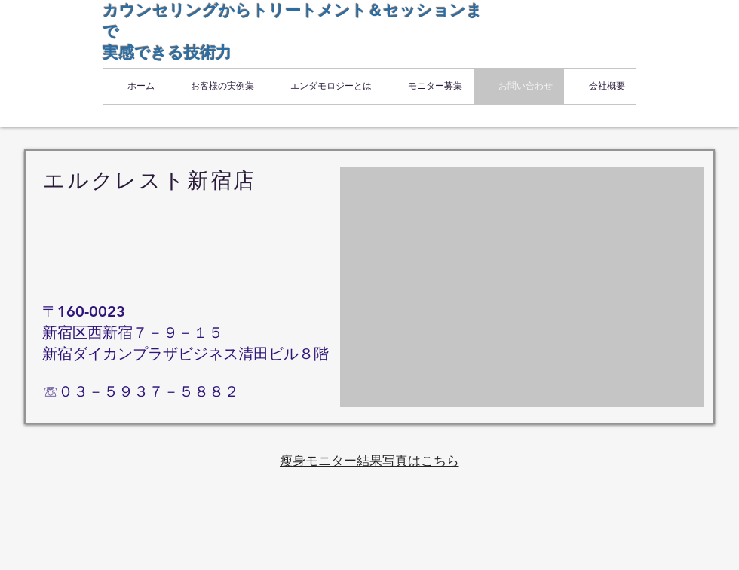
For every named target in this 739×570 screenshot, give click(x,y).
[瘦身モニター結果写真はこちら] (369, 461)
